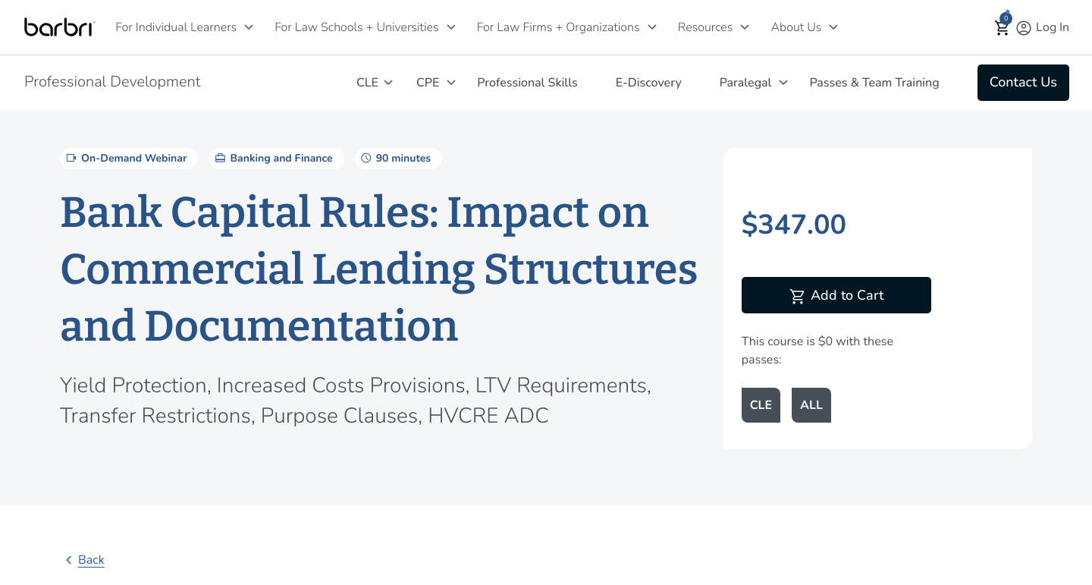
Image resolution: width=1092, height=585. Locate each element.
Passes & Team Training (874, 82)
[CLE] (388, 82)
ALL (811, 405)
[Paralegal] (783, 82)
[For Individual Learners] (249, 26)
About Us (795, 27)
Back (82, 560)
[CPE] (451, 82)
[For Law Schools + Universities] (451, 26)
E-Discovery (649, 82)
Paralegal (746, 82)
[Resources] (745, 26)
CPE (427, 82)
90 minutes (395, 157)
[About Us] (833, 26)
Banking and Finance (272, 157)
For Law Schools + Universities (356, 27)
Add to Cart (836, 296)
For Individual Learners (176, 27)
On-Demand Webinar (125, 157)
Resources (705, 27)
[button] (1002, 27)
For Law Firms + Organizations (558, 27)
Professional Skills (527, 82)
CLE (367, 82)
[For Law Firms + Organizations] (652, 26)
